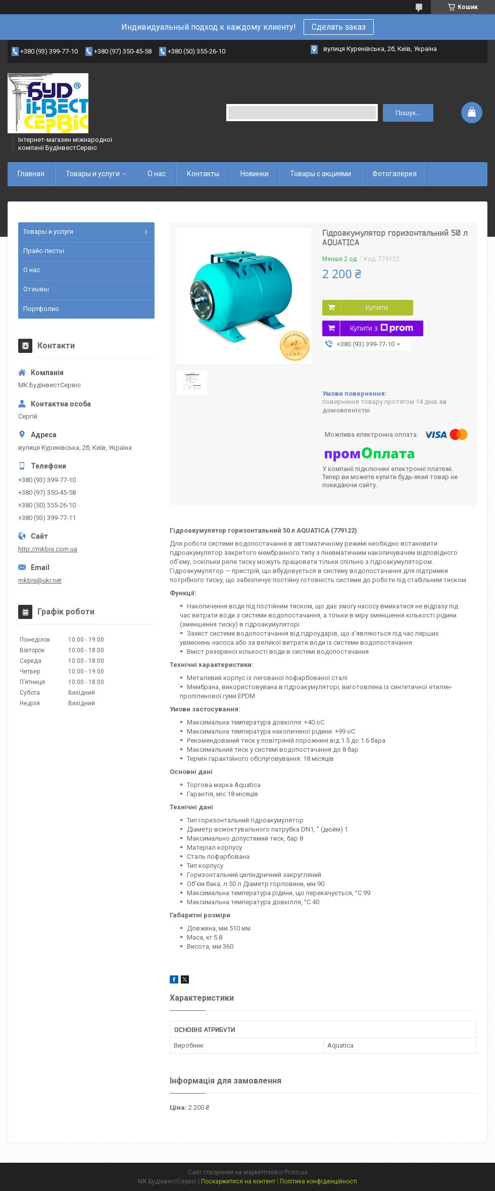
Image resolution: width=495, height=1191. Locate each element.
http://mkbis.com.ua (47, 549)
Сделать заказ (339, 27)
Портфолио (41, 309)
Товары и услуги (93, 174)
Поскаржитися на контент (238, 1181)
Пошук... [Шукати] (408, 113)
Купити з (381, 328)
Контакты (203, 174)
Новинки (254, 174)
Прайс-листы (43, 250)
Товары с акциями (320, 174)
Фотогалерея (394, 174)
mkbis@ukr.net (40, 580)
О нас (156, 174)
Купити (377, 307)
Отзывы (36, 289)
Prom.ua (296, 1172)
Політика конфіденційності (318, 1181)
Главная (31, 174)
